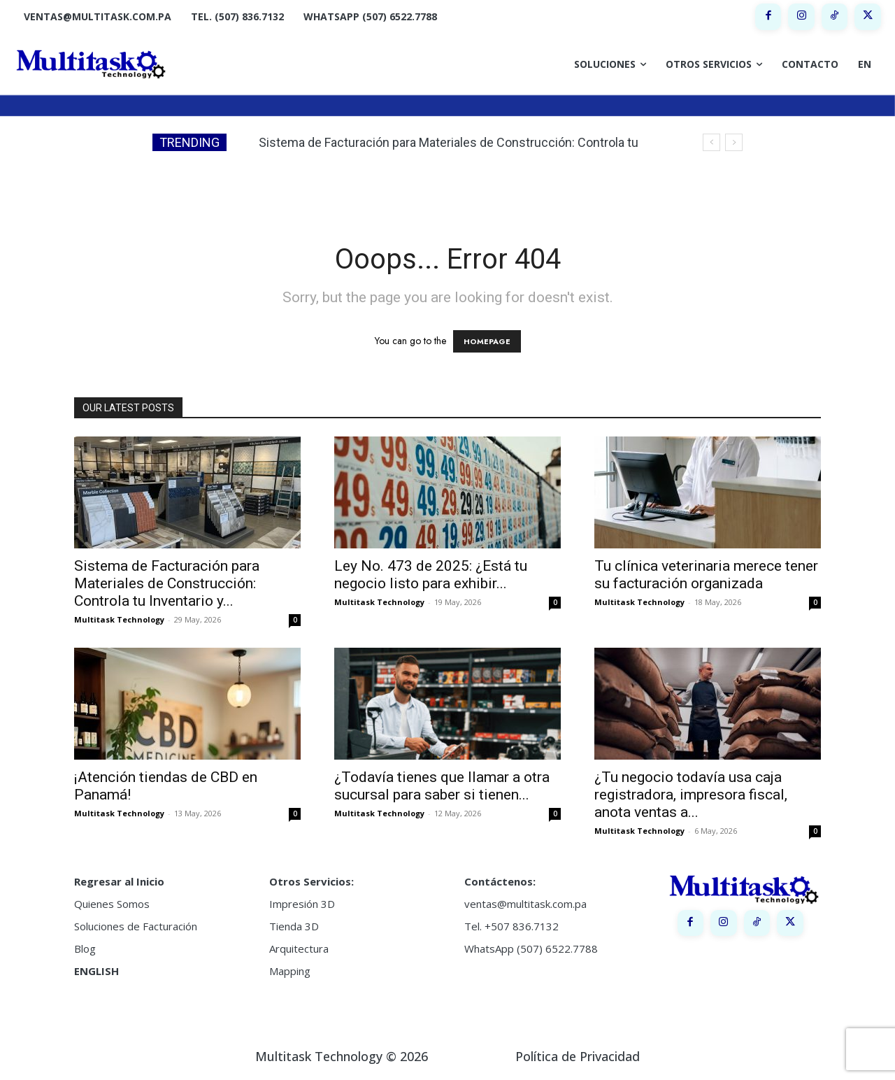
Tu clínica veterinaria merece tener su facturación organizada (706, 574)
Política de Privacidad (577, 1056)
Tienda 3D (294, 926)
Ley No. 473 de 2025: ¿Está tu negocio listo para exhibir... (430, 574)
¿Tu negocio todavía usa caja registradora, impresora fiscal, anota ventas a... (690, 794)
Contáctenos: (500, 881)
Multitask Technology (119, 619)
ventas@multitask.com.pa (525, 904)
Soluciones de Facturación (135, 926)
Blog (85, 948)
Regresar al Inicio (119, 881)
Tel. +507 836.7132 (511, 926)
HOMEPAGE (487, 341)
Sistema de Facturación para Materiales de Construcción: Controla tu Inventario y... (166, 583)
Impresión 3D (302, 904)
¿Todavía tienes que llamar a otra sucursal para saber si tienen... (442, 786)
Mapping (289, 971)
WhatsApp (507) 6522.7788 (531, 948)
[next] (734, 142)
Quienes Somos (112, 904)
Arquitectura (299, 948)
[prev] (711, 142)
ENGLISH (96, 971)
